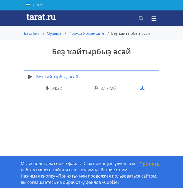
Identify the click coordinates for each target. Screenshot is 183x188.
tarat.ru (41, 16)
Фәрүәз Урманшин (86, 33)
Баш (33, 5)
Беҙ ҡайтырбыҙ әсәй (57, 77)
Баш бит (32, 33)
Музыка (54, 33)
